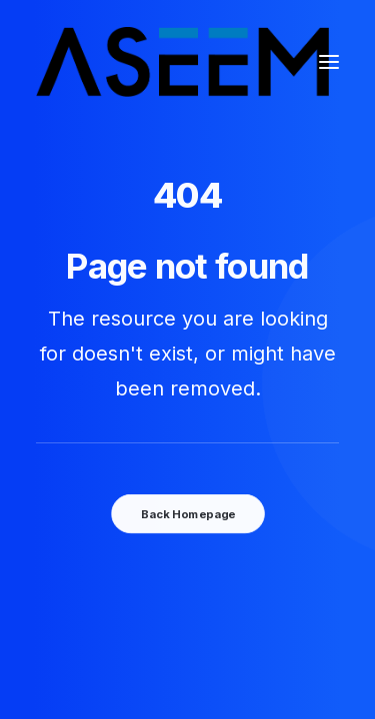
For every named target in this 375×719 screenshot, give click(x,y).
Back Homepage (187, 513)
